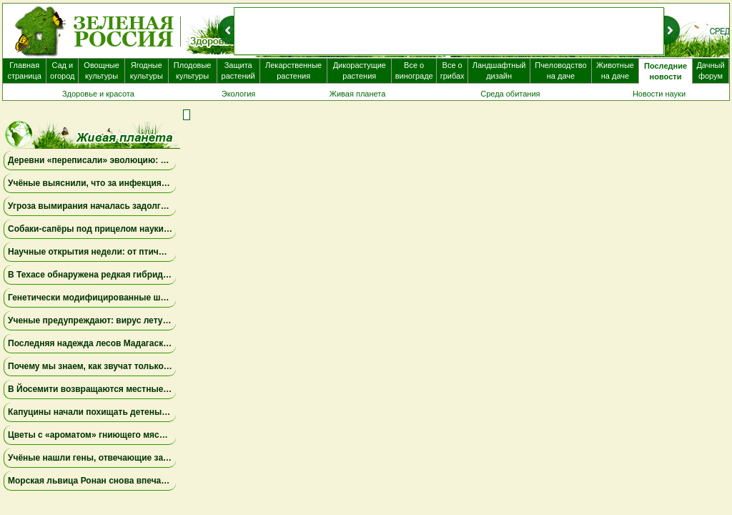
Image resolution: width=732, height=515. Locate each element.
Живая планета (358, 93)
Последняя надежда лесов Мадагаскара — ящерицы (120, 343)
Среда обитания (510, 93)
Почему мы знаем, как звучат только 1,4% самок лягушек (129, 366)
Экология (239, 93)
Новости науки (659, 93)
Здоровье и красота (98, 93)
